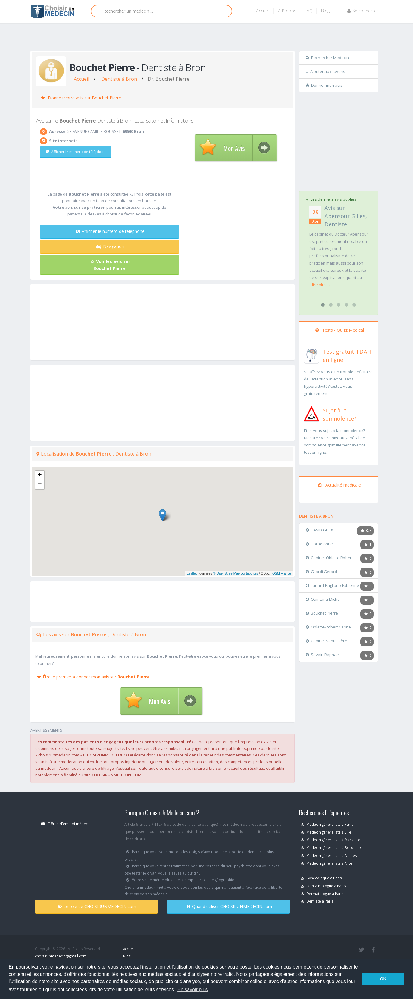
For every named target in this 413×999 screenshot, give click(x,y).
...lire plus (320, 284)
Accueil (263, 11)
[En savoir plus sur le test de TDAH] (311, 354)
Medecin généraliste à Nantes (329, 855)
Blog (328, 11)
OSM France (281, 573)
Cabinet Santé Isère (326, 641)
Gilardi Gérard (321, 571)
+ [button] (40, 475)
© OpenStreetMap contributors (235, 573)
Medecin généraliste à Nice (326, 863)
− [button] (40, 484)
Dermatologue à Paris (322, 893)
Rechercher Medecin (327, 57)
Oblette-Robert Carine (328, 627)
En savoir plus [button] (192, 989)
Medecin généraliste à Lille (326, 832)
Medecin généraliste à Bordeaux (331, 847)
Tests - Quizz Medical (339, 330)
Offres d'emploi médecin (66, 823)
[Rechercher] (161, 11)
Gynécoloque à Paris (321, 877)
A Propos (287, 11)
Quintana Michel (323, 599)
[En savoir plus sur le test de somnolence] (311, 413)
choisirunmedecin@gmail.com (60, 956)
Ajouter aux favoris (325, 71)
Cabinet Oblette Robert (329, 557)
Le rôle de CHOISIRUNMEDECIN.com (97, 906)
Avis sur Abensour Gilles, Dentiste (345, 216)
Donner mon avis (324, 85)
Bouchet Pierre (322, 613)
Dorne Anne (319, 543)
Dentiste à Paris (317, 901)
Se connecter (362, 11)
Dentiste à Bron (119, 79)
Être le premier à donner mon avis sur (93, 677)
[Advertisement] (204, 38)
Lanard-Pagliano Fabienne (332, 585)
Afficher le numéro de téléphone (76, 151)
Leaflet (192, 573)
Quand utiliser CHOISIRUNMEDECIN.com (229, 906)
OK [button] (383, 978)
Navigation (110, 246)
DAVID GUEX (319, 530)
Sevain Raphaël (323, 654)
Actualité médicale (339, 485)
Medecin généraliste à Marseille (330, 839)
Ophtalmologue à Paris (323, 885)
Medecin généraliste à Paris (327, 824)
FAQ (309, 11)
